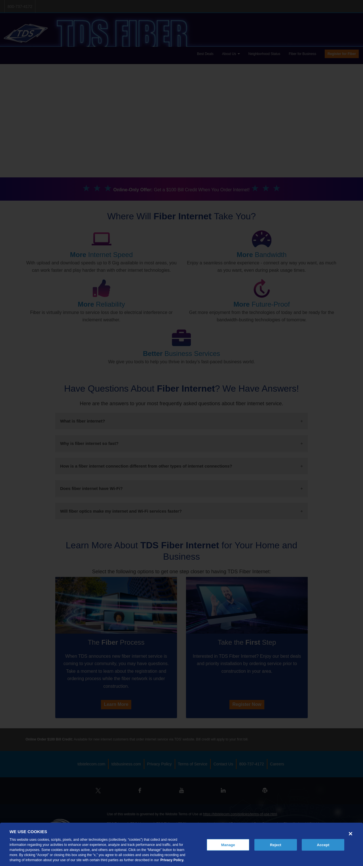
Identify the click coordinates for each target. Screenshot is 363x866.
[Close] (350, 833)
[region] (181, 844)
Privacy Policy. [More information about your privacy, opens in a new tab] (172, 860)
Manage (228, 844)
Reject (275, 844)
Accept (323, 844)
